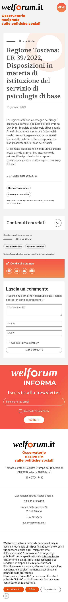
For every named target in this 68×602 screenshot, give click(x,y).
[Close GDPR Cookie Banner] (6, 596)
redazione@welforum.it (34, 518)
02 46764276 (35, 513)
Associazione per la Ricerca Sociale (34, 492)
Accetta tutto (13, 589)
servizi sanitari (44, 201)
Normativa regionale (19, 184)
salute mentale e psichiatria (21, 201)
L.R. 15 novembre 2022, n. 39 (23, 172)
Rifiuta (32, 589)
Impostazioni (50, 589)
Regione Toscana (16, 198)
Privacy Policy (31, 341)
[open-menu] (61, 7)
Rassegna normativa (19, 191)
